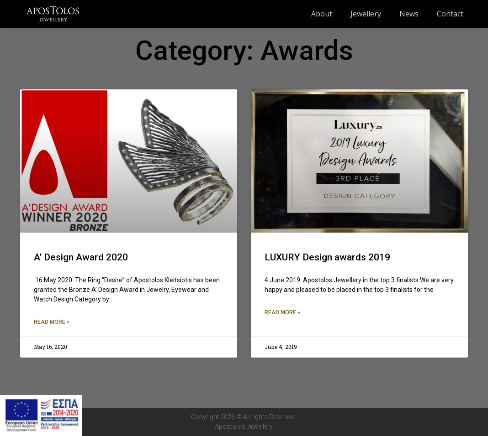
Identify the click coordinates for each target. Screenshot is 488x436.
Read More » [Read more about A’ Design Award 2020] (51, 322)
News (409, 14)
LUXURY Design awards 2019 (327, 257)
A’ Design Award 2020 (81, 257)
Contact (450, 14)
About (321, 14)
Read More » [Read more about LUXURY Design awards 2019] (282, 312)
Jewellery (365, 14)
